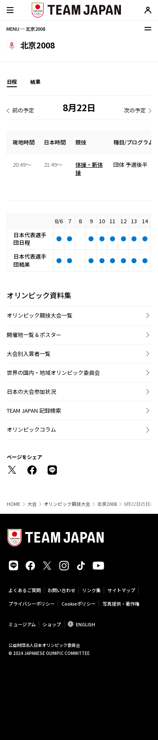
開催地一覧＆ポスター (34, 335)
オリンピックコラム (31, 429)
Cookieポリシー (79, 603)
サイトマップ (121, 590)
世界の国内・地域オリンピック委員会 (53, 373)
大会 (32, 504)
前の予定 (23, 110)
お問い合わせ (61, 590)
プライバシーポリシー (31, 603)
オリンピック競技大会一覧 (39, 315)
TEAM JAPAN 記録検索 (34, 410)
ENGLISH (85, 624)
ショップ (52, 624)
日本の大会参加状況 (31, 391)
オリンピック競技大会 (67, 504)
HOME (13, 504)
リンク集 (91, 590)
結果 (35, 81)
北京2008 (107, 504)
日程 (12, 81)
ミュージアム (22, 624)
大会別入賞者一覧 (29, 354)
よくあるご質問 (24, 590)
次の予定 (135, 110)
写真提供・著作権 (120, 603)
